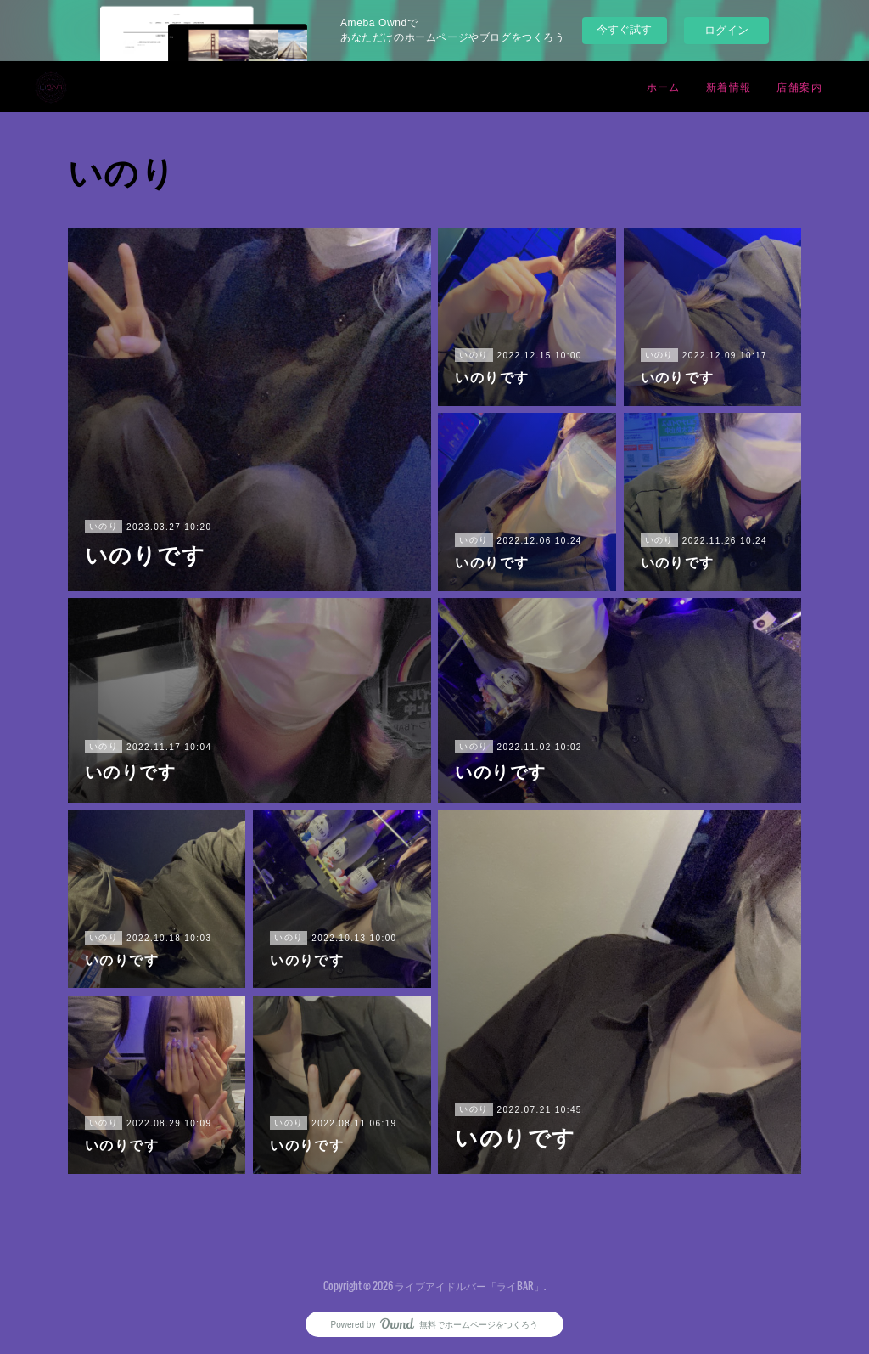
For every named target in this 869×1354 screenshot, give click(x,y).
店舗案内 (799, 86)
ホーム (664, 86)
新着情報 (729, 86)
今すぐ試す (624, 29)
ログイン (726, 30)
